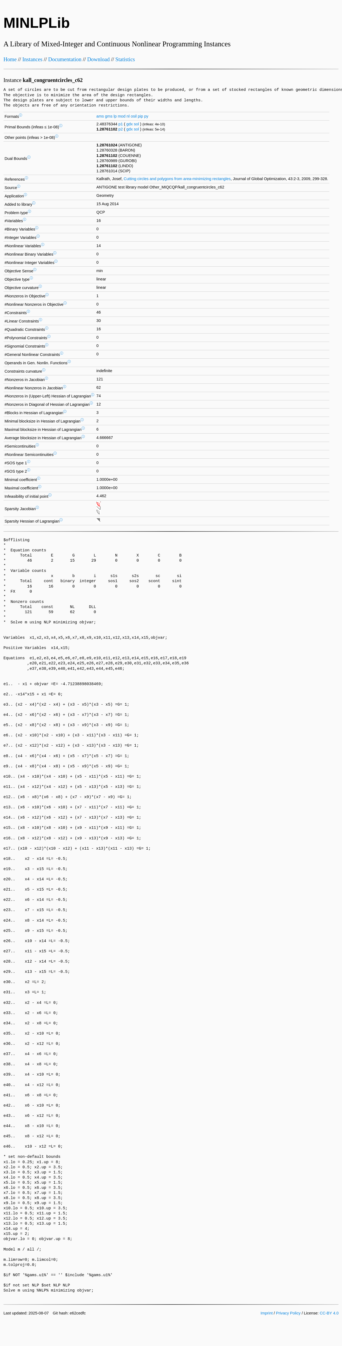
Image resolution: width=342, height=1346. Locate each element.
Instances (32, 59)
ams (100, 116)
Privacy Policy (288, 1313)
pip (140, 116)
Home (10, 59)
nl (127, 116)
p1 (120, 124)
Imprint (266, 1313)
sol (136, 124)
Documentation (64, 59)
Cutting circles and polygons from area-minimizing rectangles (177, 179)
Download (98, 59)
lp (114, 116)
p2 (120, 129)
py (146, 116)
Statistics (125, 59)
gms (109, 116)
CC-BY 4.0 (329, 1313)
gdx (129, 124)
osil (134, 116)
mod (122, 116)
